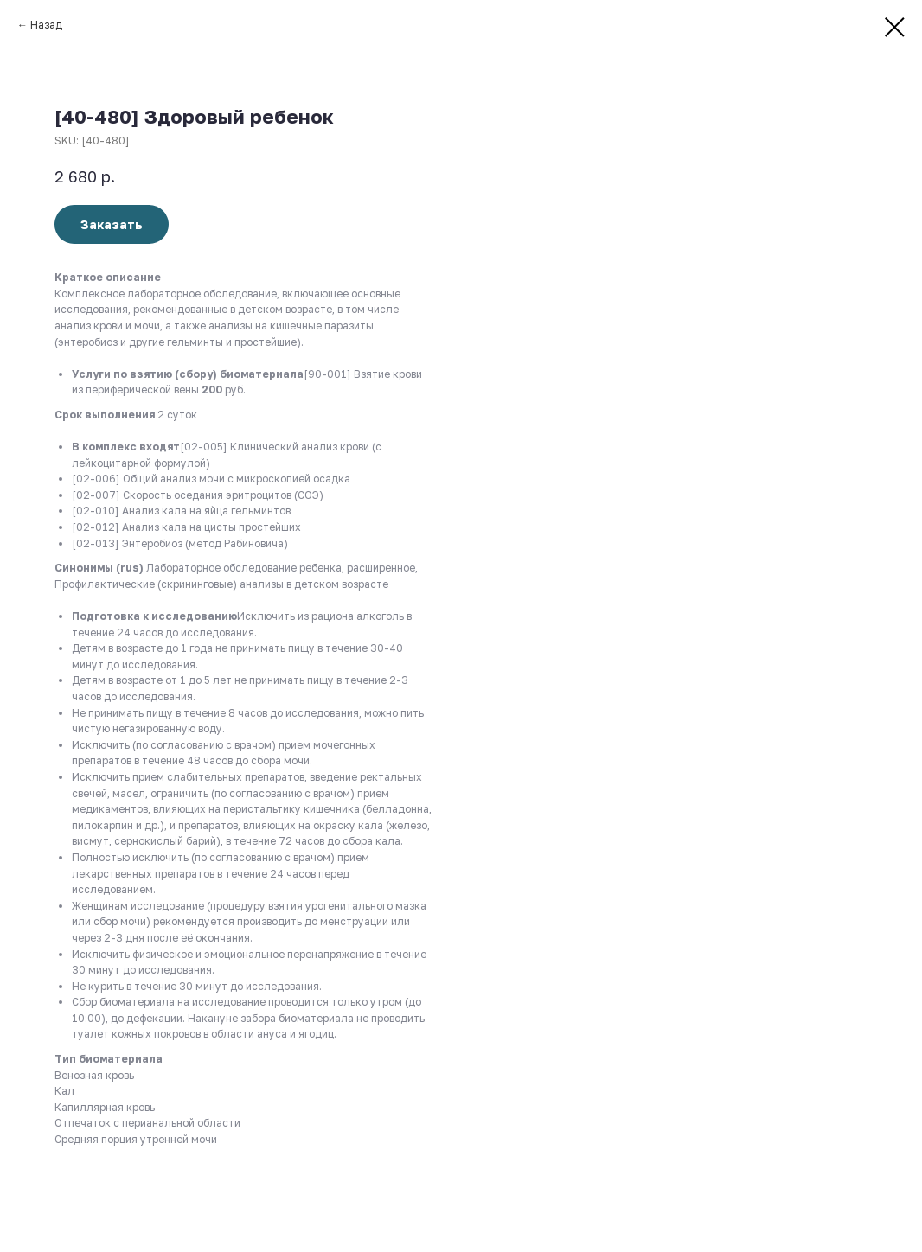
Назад (46, 24)
